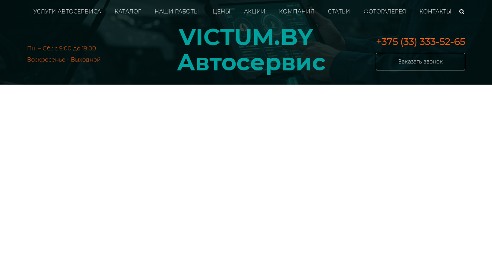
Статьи (339, 11)
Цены (222, 11)
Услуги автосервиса (67, 11)
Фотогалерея (385, 11)
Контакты (435, 11)
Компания (296, 11)
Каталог (128, 11)
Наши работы (177, 11)
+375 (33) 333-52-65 (420, 41)
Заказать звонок (420, 61)
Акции (255, 11)
